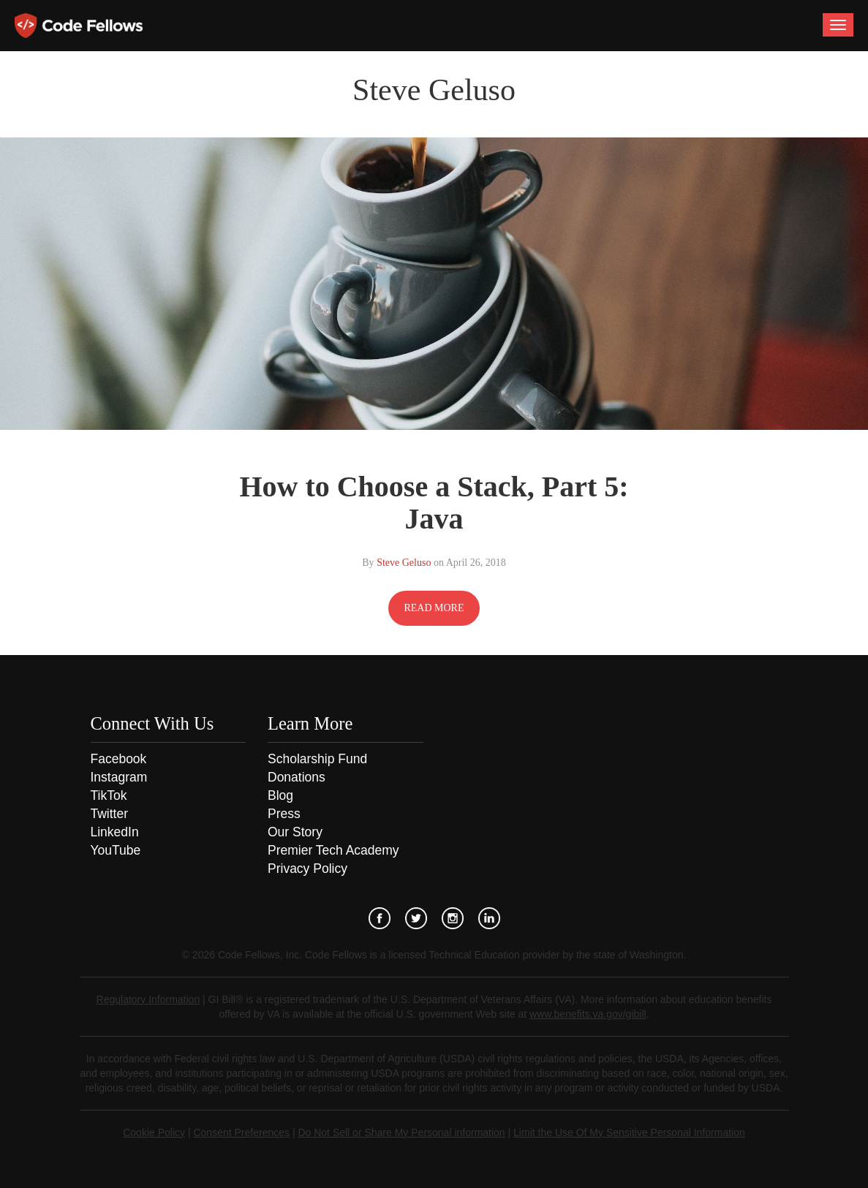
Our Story (295, 832)
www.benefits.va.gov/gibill (587, 1014)
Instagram (119, 777)
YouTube (116, 850)
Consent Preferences (241, 1132)
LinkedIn (115, 832)
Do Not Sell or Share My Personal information (401, 1132)
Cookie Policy (154, 1132)
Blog (280, 795)
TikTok (109, 795)
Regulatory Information (148, 999)
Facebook (119, 759)
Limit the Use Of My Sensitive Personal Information (629, 1132)
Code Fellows (79, 25)
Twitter (110, 813)
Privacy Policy (307, 868)
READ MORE (434, 607)
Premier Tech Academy (333, 850)
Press (284, 813)
